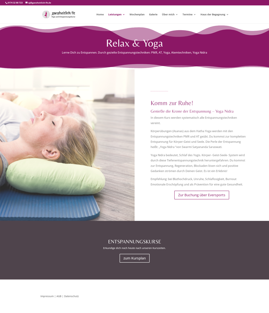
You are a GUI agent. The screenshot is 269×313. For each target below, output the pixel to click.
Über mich (168, 14)
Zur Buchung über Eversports (201, 194)
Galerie (153, 14)
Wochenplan (137, 14)
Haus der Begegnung (212, 14)
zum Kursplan (134, 258)
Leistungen (115, 14)
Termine (187, 14)
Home (100, 14)
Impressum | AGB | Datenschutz (59, 296)
